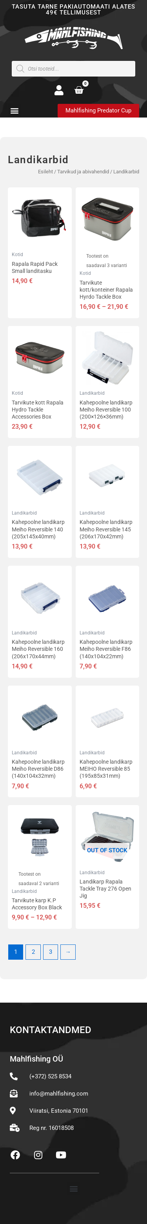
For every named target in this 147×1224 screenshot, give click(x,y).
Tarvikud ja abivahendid (83, 172)
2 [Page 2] (33, 951)
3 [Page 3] (50, 951)
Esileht (45, 172)
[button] (14, 110)
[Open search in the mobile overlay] (73, 69)
